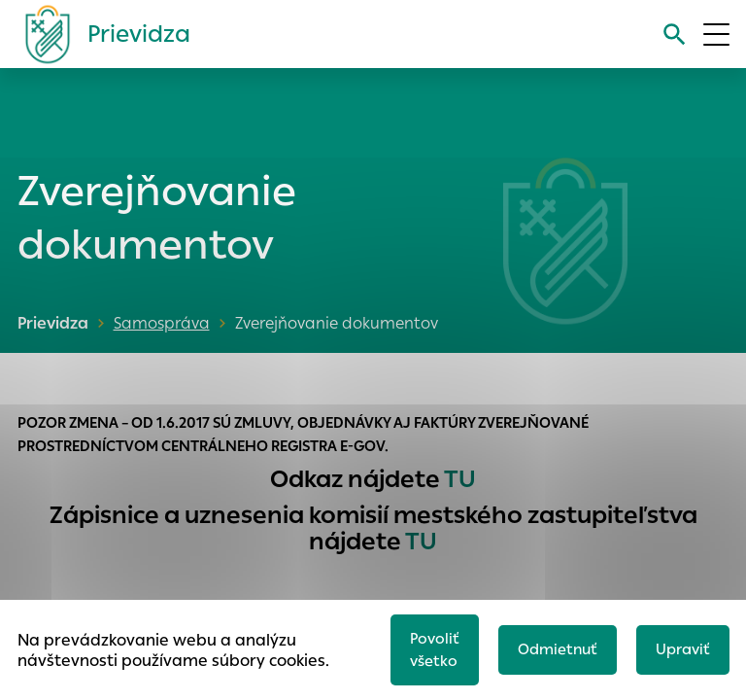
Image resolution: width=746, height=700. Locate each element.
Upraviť (683, 649)
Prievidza (52, 323)
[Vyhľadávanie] (674, 34)
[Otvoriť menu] (716, 34)
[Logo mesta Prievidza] (100, 34)
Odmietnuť (557, 649)
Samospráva (162, 323)
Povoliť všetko (434, 649)
